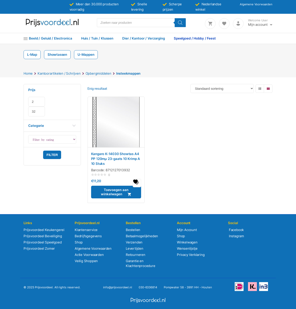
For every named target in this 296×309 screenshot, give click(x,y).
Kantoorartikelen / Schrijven (59, 73)
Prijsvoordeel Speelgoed (43, 242)
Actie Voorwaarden (89, 255)
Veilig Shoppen (86, 261)
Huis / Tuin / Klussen (97, 38)
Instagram (236, 236)
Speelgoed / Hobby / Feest (195, 38)
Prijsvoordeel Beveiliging (43, 236)
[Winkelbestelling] (222, 88)
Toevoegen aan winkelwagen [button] (114, 192)
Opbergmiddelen (98, 73)
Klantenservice (86, 230)
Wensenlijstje (187, 248)
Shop (79, 242)
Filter (52, 155)
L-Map (32, 54)
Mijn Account (187, 230)
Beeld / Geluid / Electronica (50, 38)
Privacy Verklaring (190, 255)
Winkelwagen (187, 242)
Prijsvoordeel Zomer (39, 248)
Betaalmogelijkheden (142, 236)
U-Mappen (86, 54)
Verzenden (134, 242)
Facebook (236, 230)
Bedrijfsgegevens (88, 236)
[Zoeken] (180, 22)
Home (28, 73)
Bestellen (133, 230)
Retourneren (135, 255)
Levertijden (134, 248)
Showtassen (57, 54)
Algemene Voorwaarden (256, 4)
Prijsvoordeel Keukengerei (44, 230)
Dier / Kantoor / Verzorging (143, 38)
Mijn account (258, 24)
